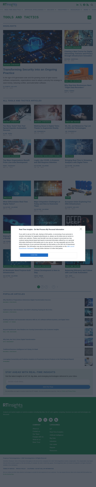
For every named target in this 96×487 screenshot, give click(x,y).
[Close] (81, 229)
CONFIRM (34, 255)
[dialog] (48, 243)
